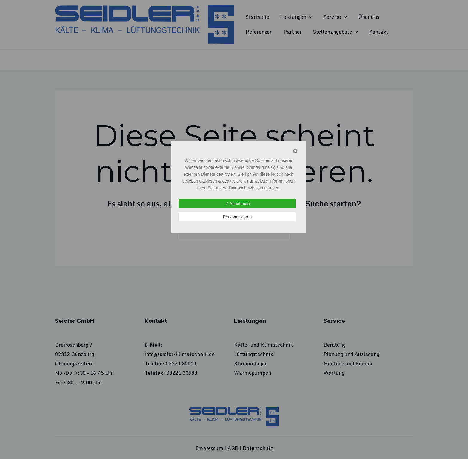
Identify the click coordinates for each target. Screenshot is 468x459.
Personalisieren (237, 217)
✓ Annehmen (237, 203)
